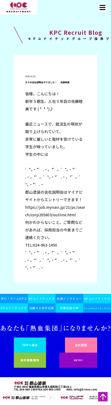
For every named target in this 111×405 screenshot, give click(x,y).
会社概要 (81, 345)
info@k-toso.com (85, 389)
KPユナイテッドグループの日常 (97, 299)
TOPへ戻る (30, 345)
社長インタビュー (69, 298)
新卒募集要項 (30, 360)
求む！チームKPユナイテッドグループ (14, 299)
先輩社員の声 (69, 308)
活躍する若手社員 (41, 308)
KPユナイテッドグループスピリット (42, 299)
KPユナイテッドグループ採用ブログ (14, 309)
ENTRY (78, 360)
